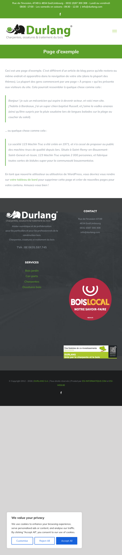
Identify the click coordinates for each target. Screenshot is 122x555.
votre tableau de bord (24, 179)
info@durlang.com (92, 6)
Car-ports (32, 276)
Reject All (44, 540)
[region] (44, 530)
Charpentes (31, 281)
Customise (22, 540)
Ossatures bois (31, 287)
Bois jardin (32, 270)
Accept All (66, 540)
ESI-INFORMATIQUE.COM (94, 381)
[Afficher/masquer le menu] (115, 31)
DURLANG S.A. (41, 381)
